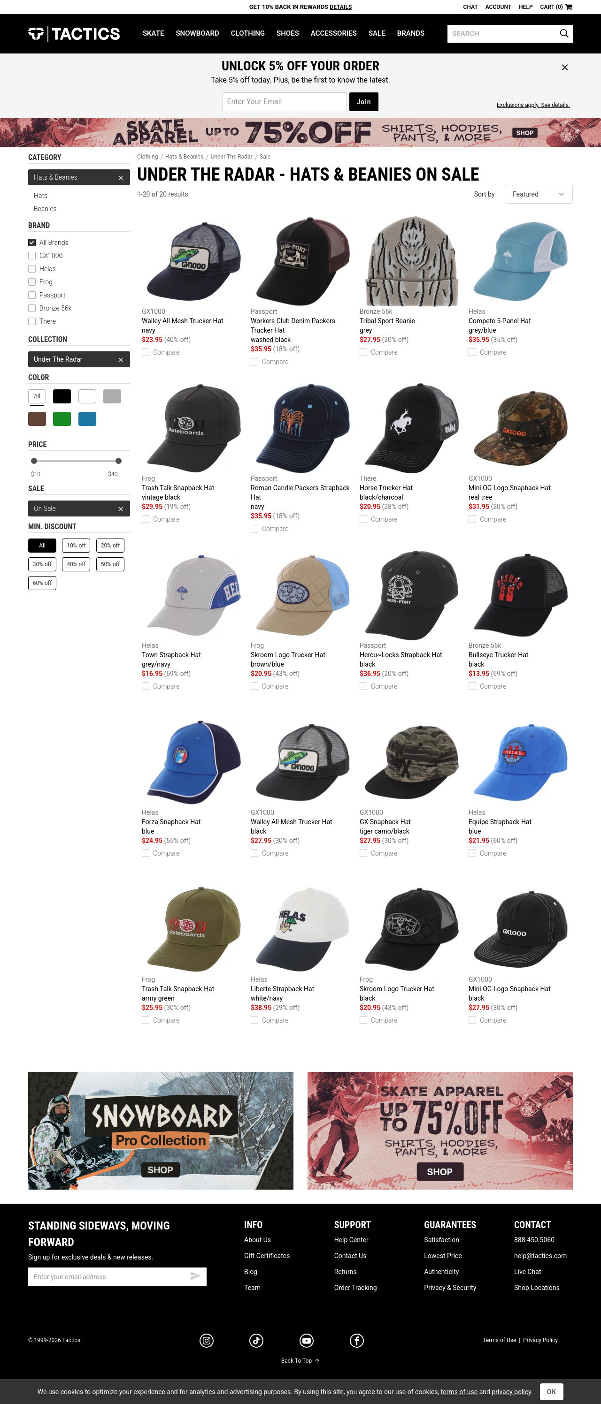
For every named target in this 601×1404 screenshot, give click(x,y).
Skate (153, 33)
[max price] (118, 474)
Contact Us (350, 1256)
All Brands (48, 242)
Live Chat (527, 1271)
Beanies (45, 208)
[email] (117, 1276)
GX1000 (45, 255)
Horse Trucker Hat (412, 442)
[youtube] (307, 1342)
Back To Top (300, 1361)
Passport (46, 295)
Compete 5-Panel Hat (521, 275)
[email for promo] (285, 101)
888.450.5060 (534, 1240)
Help (525, 7)
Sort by (484, 194)
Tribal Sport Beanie (412, 275)
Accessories (334, 33)
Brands (411, 33)
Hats (40, 195)
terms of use (459, 1392)
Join (363, 102)
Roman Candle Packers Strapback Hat (303, 447)
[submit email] (195, 1274)
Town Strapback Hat (194, 609)
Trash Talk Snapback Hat (194, 442)
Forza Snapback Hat (194, 776)
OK (552, 1392)
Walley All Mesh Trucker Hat (194, 275)
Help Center (351, 1240)
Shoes (288, 33)
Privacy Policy (540, 1340)
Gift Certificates (267, 1256)
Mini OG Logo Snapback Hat (521, 442)
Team (252, 1287)
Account (498, 7)
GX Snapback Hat (412, 776)
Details (341, 7)
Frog (40, 282)
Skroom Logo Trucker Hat (303, 609)
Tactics (74, 33)
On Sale (79, 508)
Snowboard (197, 33)
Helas (42, 269)
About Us (257, 1240)
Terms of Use (499, 1340)
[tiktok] (256, 1342)
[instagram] (207, 1342)
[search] (510, 34)
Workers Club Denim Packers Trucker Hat (303, 280)
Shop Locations (537, 1287)
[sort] (539, 194)
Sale (377, 33)
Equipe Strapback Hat (521, 776)
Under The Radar (79, 359)
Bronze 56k (49, 308)
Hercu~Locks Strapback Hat (412, 609)
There (42, 321)
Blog (250, 1271)
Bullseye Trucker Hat (521, 609)
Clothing (248, 33)
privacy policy (511, 1392)
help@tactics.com (540, 1256)
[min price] (41, 474)
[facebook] (357, 1342)
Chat (470, 7)
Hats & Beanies (79, 177)
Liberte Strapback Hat (303, 943)
